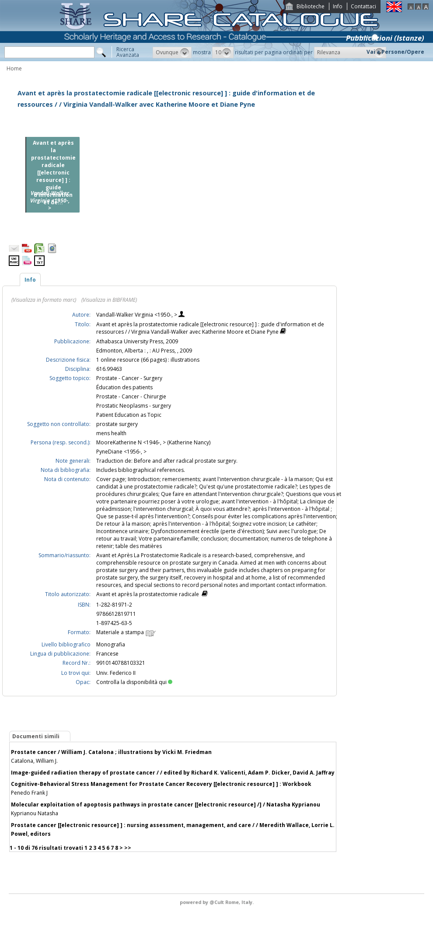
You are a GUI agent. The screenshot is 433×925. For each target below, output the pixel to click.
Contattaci (363, 6)
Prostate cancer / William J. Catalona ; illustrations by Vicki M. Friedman (111, 752)
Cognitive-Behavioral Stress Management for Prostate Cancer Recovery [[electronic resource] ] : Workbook (161, 784)
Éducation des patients (124, 387)
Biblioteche (311, 6)
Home (14, 68)
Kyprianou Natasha (34, 813)
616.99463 (109, 369)
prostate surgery (117, 424)
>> (127, 848)
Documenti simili (35, 736)
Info (337, 6)
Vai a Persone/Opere (395, 52)
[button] (172, 52)
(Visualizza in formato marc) (43, 300)
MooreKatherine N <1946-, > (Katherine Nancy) (153, 442)
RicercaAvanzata (127, 52)
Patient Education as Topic (128, 415)
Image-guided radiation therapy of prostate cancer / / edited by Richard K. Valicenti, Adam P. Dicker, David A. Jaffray (173, 772)
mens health (111, 433)
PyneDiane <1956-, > (121, 451)
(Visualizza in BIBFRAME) (109, 300)
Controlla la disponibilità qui (134, 682)
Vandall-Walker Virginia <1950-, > (137, 314)
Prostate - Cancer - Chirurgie (131, 396)
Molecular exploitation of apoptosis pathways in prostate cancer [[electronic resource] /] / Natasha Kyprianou (165, 804)
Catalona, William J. (34, 760)
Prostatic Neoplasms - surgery (133, 405)
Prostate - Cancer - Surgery (129, 378)
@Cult (217, 902)
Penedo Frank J (29, 792)
